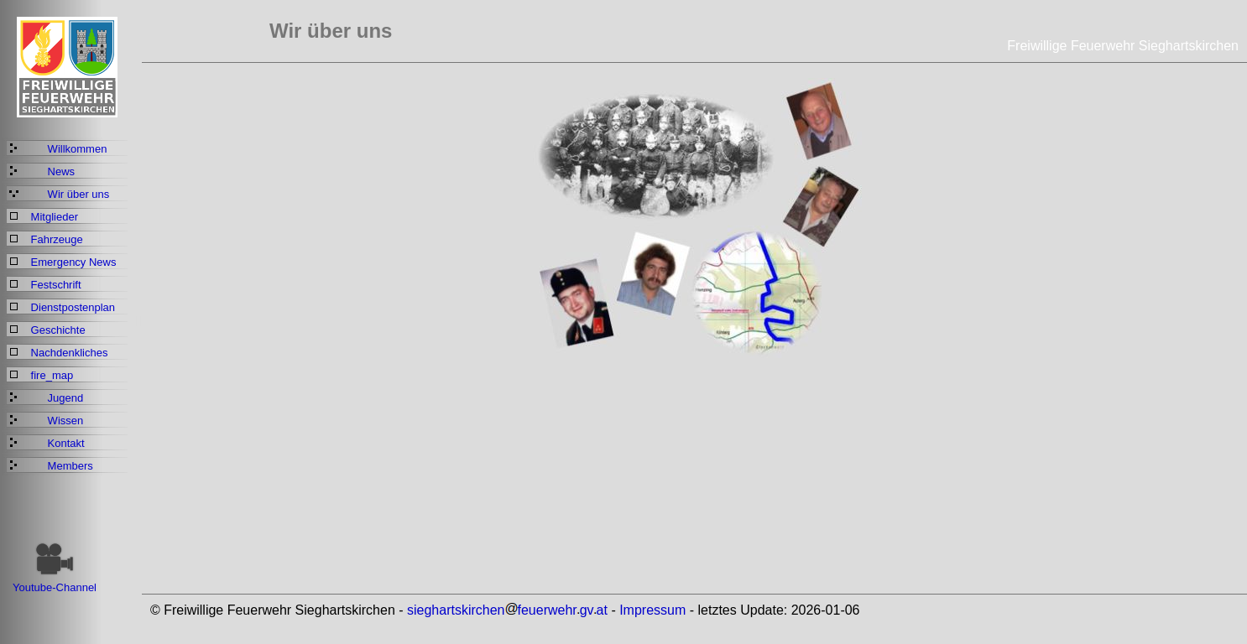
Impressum (652, 610)
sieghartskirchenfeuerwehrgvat (507, 610)
